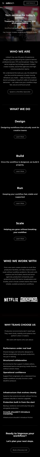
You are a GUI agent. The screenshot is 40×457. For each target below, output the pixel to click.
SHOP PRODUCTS (30, 3)
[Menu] (3, 3)
